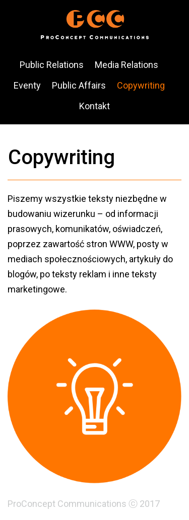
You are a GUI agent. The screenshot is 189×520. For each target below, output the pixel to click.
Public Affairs (79, 85)
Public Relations (52, 64)
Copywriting (141, 85)
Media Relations (126, 64)
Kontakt (94, 106)
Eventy (27, 85)
